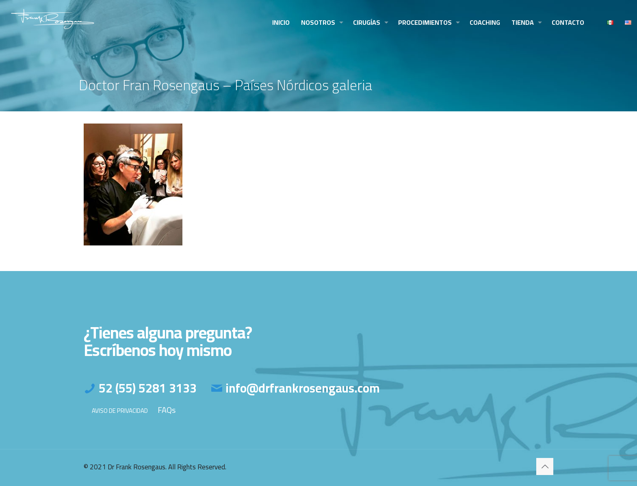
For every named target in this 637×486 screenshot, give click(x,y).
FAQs (167, 409)
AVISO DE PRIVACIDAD (120, 411)
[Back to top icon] (544, 466)
